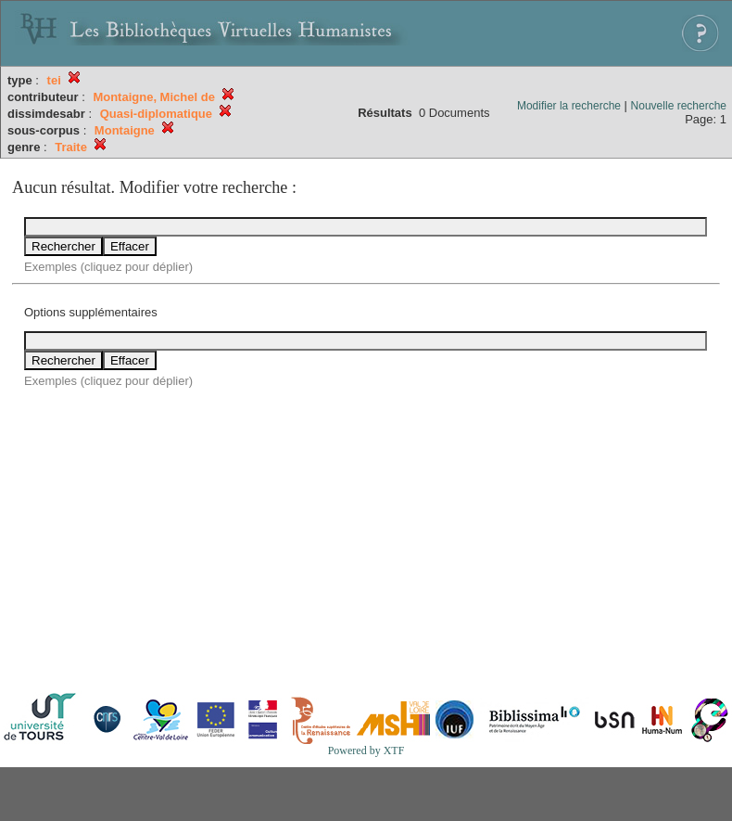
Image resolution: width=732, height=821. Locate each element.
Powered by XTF (366, 750)
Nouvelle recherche (678, 105)
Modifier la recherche (569, 105)
